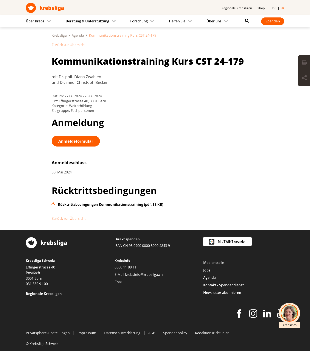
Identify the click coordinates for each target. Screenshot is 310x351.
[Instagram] (253, 314)
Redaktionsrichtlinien (212, 333)
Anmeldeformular (75, 141)
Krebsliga (59, 35)
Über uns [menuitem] (214, 21)
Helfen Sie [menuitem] (177, 21)
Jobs (206, 270)
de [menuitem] (274, 8)
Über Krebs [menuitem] (35, 21)
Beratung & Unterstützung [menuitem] (87, 21)
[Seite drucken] (304, 63)
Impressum (87, 333)
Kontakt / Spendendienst (223, 285)
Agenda (78, 35)
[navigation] (155, 21)
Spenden (272, 21)
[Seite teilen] (304, 78)
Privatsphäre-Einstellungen (48, 333)
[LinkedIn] (267, 314)
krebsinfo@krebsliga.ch (144, 274)
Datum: (58, 96)
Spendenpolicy (175, 333)
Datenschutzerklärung (122, 333)
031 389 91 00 (37, 283)
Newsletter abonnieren (222, 292)
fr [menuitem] (282, 8)
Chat (118, 281)
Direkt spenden (127, 239)
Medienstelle (213, 262)
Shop (261, 8)
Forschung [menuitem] (139, 21)
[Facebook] (239, 314)
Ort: (55, 101)
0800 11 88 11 (125, 267)
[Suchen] (246, 20)
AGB (151, 333)
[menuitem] (39, 21)
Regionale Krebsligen (237, 8)
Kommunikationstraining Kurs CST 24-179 (148, 61)
